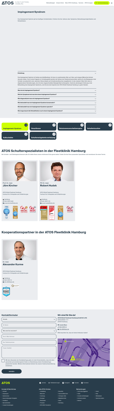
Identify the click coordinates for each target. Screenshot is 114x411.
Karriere (81, 3)
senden (11, 371)
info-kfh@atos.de (9, 282)
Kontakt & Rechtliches (9, 389)
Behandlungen (81, 389)
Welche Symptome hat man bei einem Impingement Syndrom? (37, 94)
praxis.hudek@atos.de (48, 203)
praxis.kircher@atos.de (11, 203)
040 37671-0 (8, 280)
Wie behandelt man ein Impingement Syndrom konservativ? (36, 102)
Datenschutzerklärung (48, 364)
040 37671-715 (46, 201)
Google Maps (63, 325)
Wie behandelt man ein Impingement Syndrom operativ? (35, 107)
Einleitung (21, 73)
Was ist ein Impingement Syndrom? (29, 90)
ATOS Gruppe (89, 3)
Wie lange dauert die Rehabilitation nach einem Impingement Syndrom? (40, 111)
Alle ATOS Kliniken (45, 389)
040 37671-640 (8, 201)
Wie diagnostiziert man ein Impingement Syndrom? (34, 98)
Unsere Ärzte (60, 3)
